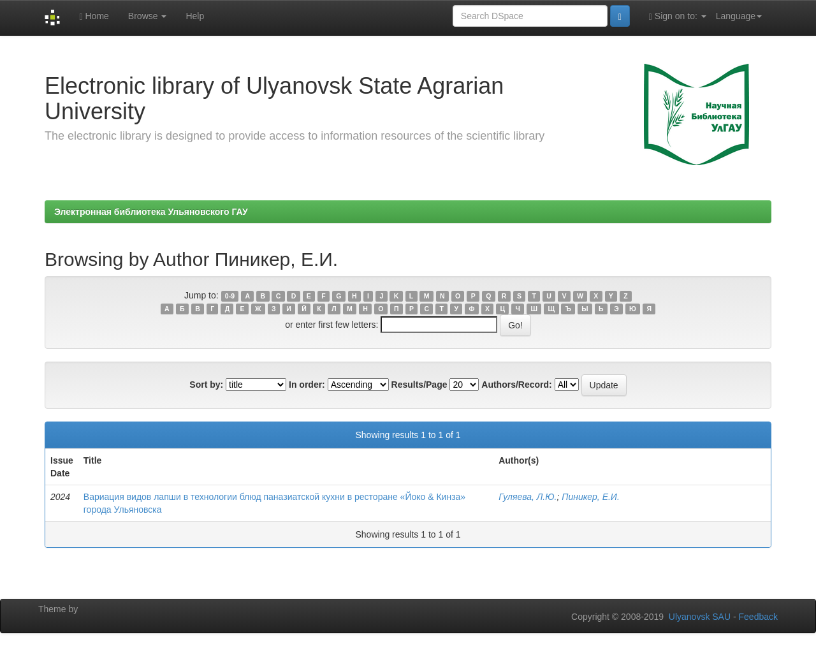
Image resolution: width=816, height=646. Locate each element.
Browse (147, 16)
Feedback (758, 617)
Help (195, 16)
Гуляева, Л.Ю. (528, 497)
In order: (307, 384)
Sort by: (206, 384)
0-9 (230, 296)
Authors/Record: (516, 384)
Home (93, 16)
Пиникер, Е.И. (591, 497)
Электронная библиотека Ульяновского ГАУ (151, 212)
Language (739, 16)
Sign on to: (677, 16)
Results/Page (419, 384)
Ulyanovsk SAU (700, 617)
